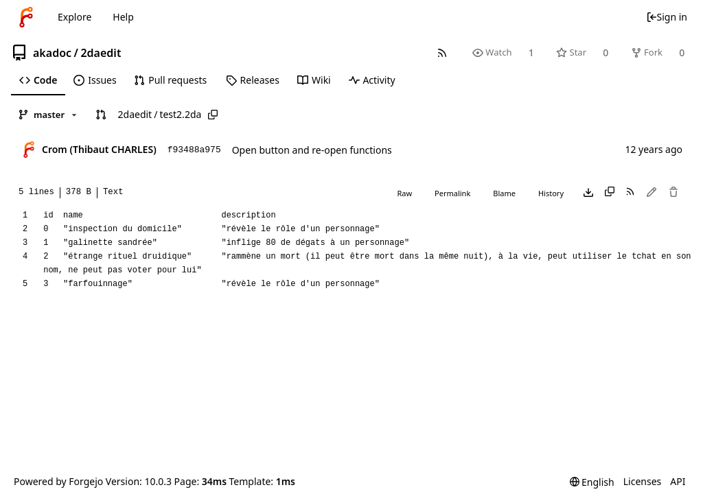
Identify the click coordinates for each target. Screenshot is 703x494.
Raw (404, 193)
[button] (101, 114)
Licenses (642, 481)
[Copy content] (609, 192)
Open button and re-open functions (312, 149)
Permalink (452, 193)
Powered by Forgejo (58, 481)
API (677, 481)
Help (123, 16)
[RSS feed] (441, 52)
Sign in (666, 16)
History (551, 193)
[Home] (26, 17)
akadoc (52, 53)
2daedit (100, 53)
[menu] (592, 482)
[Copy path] (212, 114)
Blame (504, 193)
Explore (74, 16)
